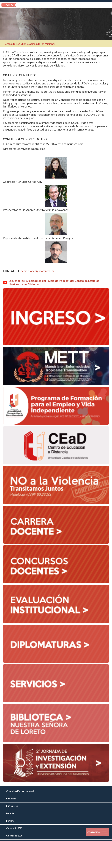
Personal (10, 821)
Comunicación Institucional (20, 791)
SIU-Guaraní (12, 806)
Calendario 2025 (14, 828)
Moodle (10, 813)
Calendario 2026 (14, 835)
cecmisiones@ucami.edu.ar (37, 271)
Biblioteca (11, 798)
